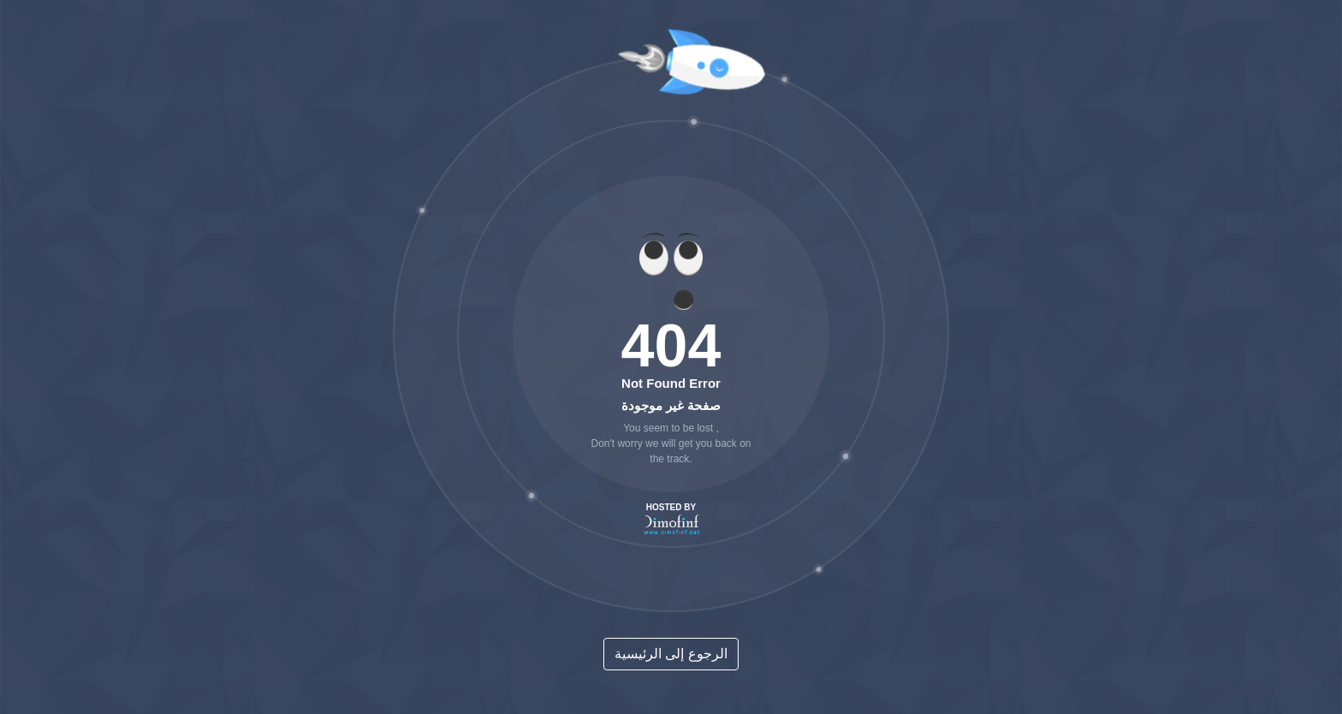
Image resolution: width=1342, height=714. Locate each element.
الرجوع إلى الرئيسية (671, 653)
